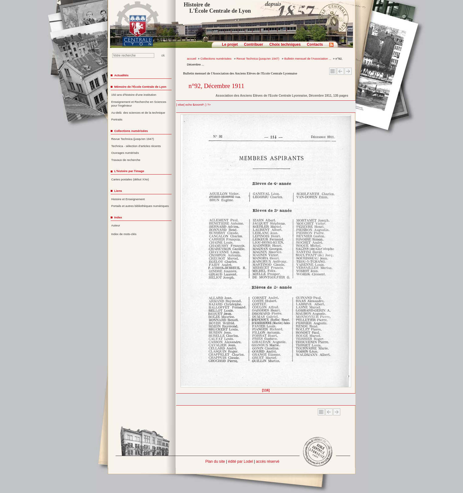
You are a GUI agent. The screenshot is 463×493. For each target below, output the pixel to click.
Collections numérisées (216, 58)
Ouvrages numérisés (125, 152)
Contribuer (253, 44)
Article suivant (348, 71)
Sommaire (332, 71)
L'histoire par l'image (129, 171)
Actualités (121, 75)
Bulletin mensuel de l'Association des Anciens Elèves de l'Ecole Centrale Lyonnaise (240, 73)
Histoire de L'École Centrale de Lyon (217, 8)
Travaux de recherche (125, 160)
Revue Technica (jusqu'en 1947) (258, 58)
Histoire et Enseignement (128, 199)
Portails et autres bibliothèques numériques (140, 206)
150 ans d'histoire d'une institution (133, 94)
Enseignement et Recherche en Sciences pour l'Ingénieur (138, 103)
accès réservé (267, 461)
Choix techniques (284, 44)
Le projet (230, 44)
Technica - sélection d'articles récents (136, 146)
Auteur (115, 225)
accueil (191, 58)
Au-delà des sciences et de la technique (138, 112)
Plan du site (215, 461)
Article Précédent (340, 71)
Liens (118, 190)
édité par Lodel (240, 461)
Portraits (116, 119)
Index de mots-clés (124, 234)
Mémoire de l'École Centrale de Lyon (140, 86)
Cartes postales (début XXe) (130, 179)
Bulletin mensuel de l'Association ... (307, 58)
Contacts (315, 44)
